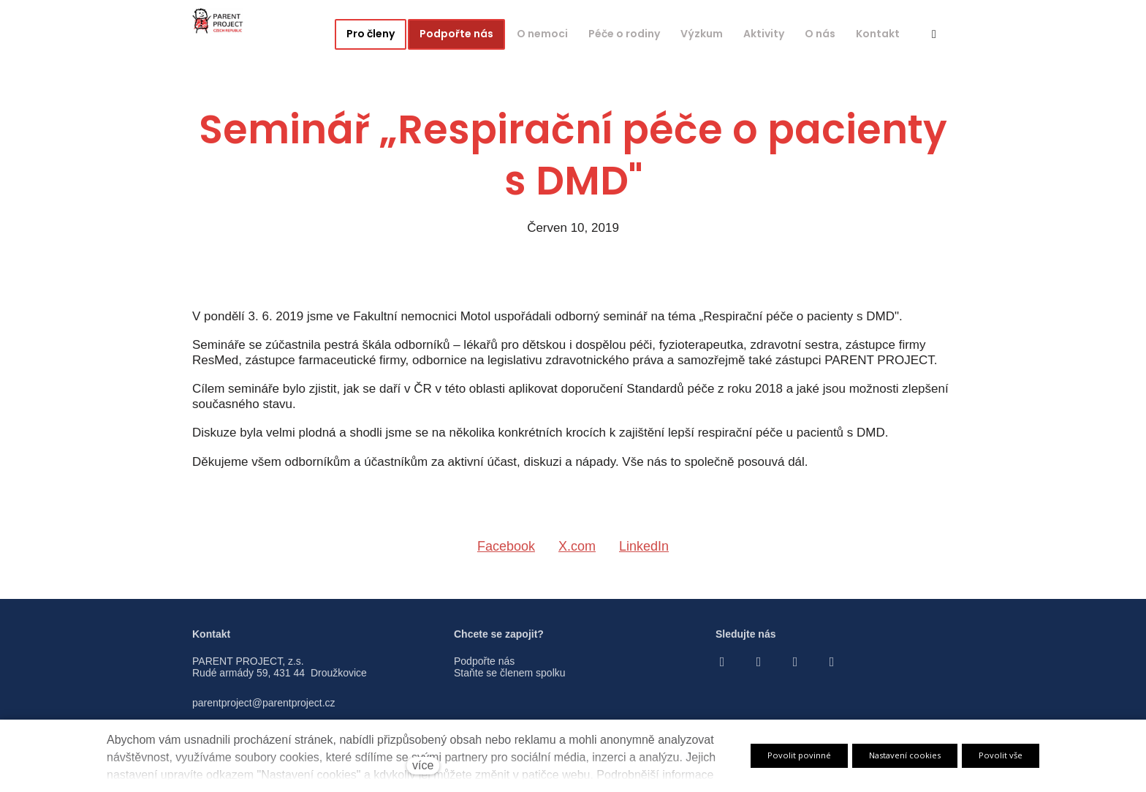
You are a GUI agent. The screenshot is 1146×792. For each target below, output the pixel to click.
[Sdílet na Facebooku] (506, 555)
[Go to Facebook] (722, 667)
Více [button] (883, 33)
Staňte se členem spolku (510, 679)
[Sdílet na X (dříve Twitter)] (577, 555)
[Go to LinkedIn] (831, 667)
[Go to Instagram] (758, 667)
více (422, 765)
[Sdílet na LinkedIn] (644, 555)
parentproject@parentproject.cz (263, 708)
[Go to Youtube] (795, 667)
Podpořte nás (484, 667)
